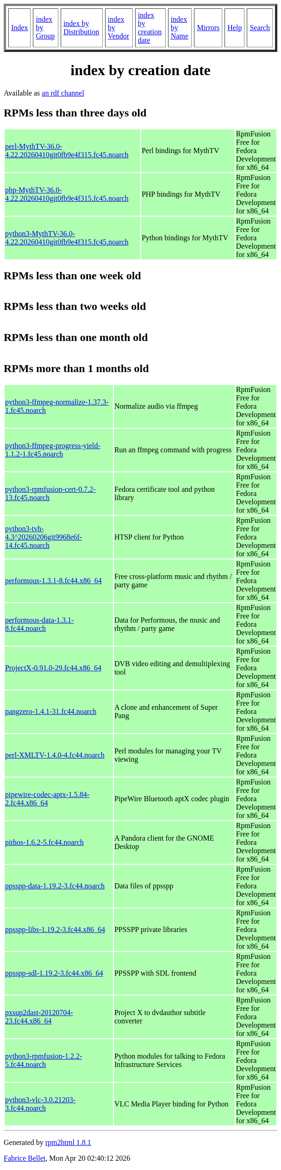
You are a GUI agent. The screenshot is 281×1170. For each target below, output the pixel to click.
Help (234, 28)
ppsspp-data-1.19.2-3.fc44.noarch (55, 886)
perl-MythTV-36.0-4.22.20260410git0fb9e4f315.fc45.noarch (67, 150)
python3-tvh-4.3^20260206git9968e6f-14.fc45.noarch (43, 537)
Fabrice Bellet (24, 1158)
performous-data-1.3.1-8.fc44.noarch (39, 624)
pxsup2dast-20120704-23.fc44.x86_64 (39, 1017)
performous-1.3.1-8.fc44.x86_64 (53, 581)
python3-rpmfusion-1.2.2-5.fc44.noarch (43, 1060)
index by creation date (150, 27)
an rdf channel (63, 93)
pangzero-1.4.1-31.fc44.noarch (50, 711)
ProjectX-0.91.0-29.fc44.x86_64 (53, 668)
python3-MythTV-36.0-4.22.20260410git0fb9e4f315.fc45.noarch (67, 238)
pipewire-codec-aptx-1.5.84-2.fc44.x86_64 (47, 799)
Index (19, 28)
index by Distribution (81, 27)
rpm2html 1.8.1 (68, 1142)
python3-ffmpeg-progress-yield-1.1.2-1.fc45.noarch (52, 450)
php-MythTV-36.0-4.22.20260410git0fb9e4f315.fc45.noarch (67, 194)
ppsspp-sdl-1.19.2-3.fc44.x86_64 (54, 973)
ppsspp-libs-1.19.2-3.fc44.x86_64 (55, 929)
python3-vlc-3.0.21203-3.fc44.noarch (40, 1104)
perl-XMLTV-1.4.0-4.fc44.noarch (55, 755)
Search (260, 28)
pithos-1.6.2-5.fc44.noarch (44, 842)
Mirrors (208, 28)
